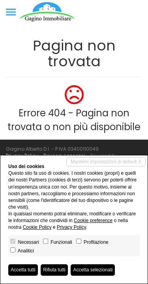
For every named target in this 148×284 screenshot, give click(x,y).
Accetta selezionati (92, 270)
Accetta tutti (23, 270)
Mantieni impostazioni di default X (106, 161)
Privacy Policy (71, 227)
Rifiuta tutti (54, 270)
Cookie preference (93, 220)
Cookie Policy (37, 227)
